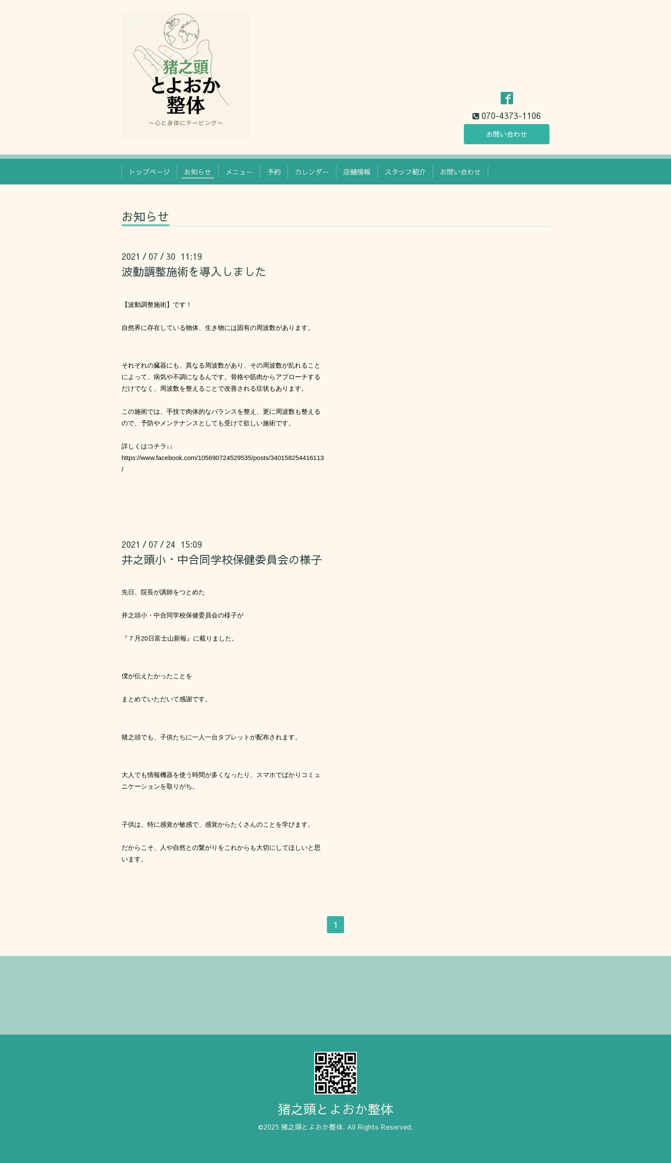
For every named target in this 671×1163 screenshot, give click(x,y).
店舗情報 (357, 171)
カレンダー (312, 171)
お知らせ (197, 171)
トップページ (149, 171)
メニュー (239, 171)
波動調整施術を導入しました (194, 271)
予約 (274, 171)
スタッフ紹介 (405, 171)
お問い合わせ (506, 134)
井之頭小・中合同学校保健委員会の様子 (222, 559)
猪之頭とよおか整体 (335, 1109)
